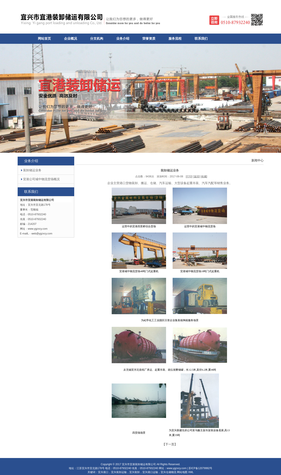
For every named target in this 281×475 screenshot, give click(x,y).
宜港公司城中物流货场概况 (39, 179)
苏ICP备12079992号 (200, 468)
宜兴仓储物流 (168, 472)
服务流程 (175, 38)
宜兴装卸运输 (119, 472)
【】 (169, 444)
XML (191, 472)
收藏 (204, 176)
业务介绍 (122, 38)
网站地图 (182, 472)
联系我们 (201, 38)
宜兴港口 (103, 472)
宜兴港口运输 (150, 472)
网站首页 (44, 38)
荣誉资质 (148, 38)
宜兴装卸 (134, 472)
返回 (196, 176)
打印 (189, 176)
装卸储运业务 (29, 170)
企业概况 (70, 38)
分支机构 (96, 38)
